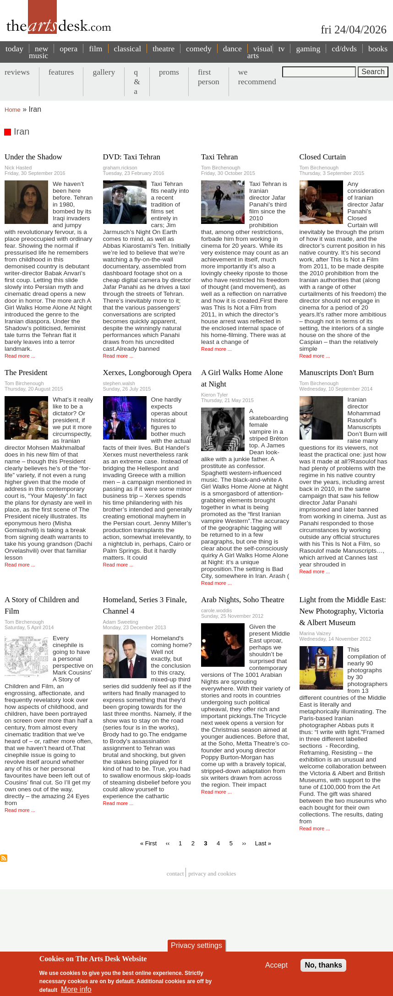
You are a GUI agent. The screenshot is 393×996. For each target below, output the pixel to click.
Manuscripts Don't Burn (337, 372)
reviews (17, 71)
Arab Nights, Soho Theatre (242, 599)
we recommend (257, 76)
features (61, 71)
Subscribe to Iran (3, 858)
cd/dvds (344, 48)
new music (38, 52)
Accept (276, 965)
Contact (175, 873)
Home (13, 109)
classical (128, 48)
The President (26, 372)
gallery (104, 71)
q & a (137, 81)
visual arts (260, 52)
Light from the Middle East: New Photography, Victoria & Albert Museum (343, 611)
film (95, 48)
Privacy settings (196, 945)
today (14, 48)
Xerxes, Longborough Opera (147, 372)
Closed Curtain (323, 156)
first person (208, 76)
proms (169, 71)
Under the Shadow (33, 156)
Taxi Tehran (219, 156)
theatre (164, 48)
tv (281, 48)
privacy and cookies (212, 873)
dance (232, 48)
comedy (199, 48)
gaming (308, 48)
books (378, 48)
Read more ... (20, 356)
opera (68, 48)
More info (76, 989)
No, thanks (323, 965)
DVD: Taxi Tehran (132, 156)
